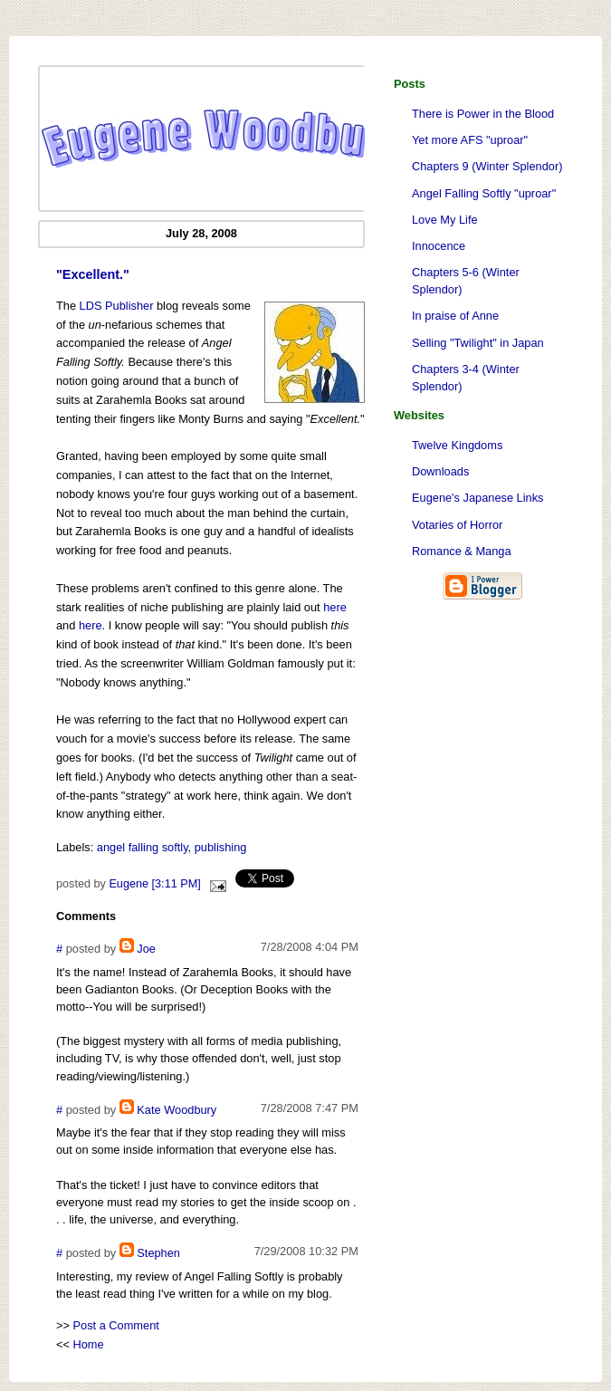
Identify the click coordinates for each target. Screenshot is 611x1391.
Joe (146, 948)
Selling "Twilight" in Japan (478, 343)
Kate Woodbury (176, 1110)
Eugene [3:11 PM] (154, 884)
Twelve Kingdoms (457, 445)
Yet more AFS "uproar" (470, 140)
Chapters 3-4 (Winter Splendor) (466, 377)
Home (88, 1344)
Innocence (438, 246)
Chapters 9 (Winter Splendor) (487, 166)
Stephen (158, 1253)
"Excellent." (92, 274)
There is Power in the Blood (483, 113)
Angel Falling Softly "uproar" (484, 193)
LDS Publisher (117, 305)
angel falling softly (142, 847)
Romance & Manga (461, 551)
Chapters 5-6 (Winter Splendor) (466, 280)
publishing (221, 847)
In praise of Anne (455, 315)
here (335, 607)
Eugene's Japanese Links (477, 497)
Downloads (440, 471)
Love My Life (445, 219)
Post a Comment (116, 1325)
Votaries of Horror (457, 525)
